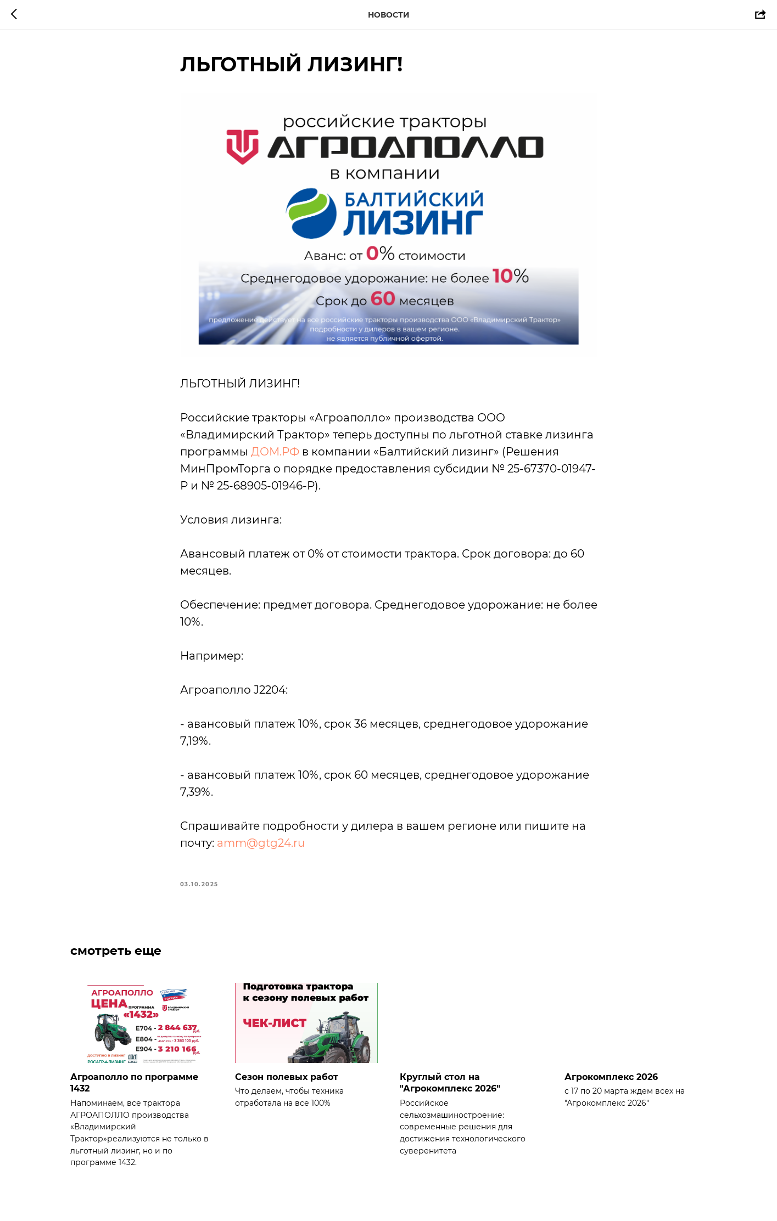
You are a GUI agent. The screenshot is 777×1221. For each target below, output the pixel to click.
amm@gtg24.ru (261, 842)
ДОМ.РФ (275, 451)
